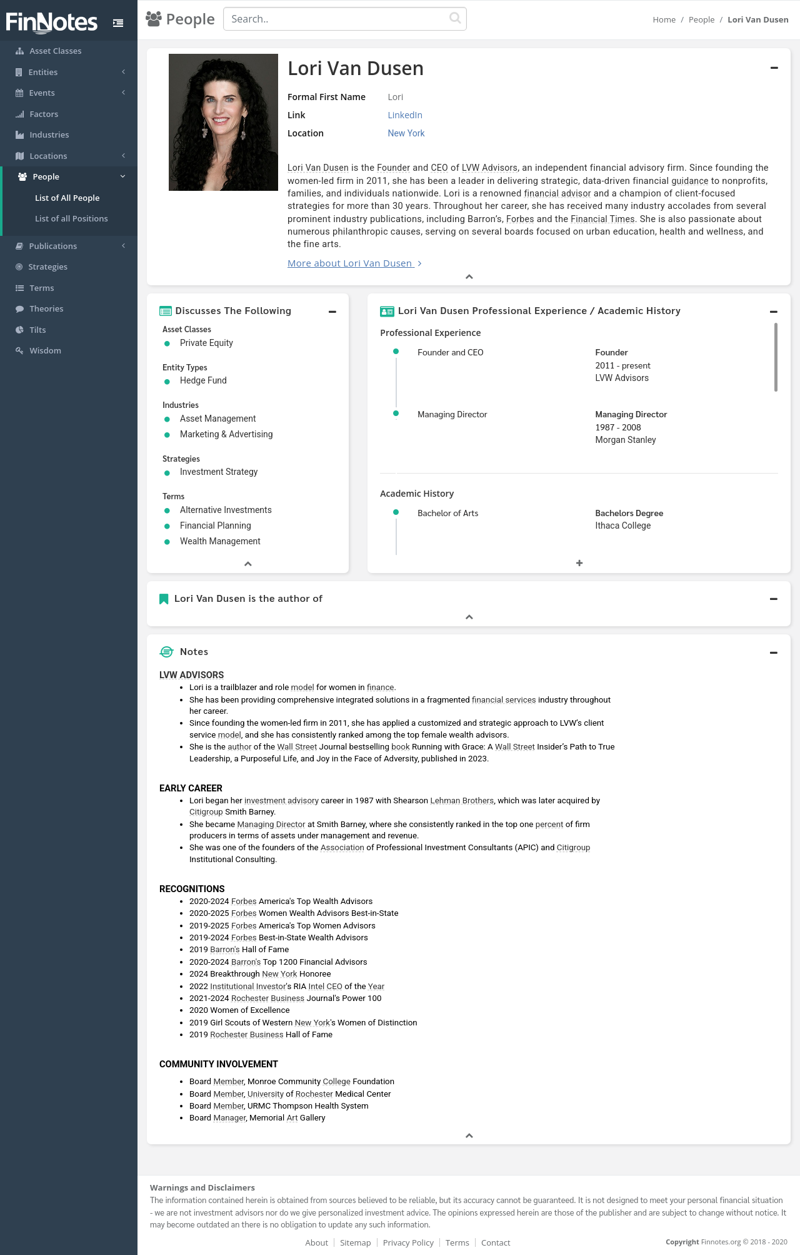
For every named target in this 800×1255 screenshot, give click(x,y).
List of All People (67, 197)
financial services (504, 699)
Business (287, 998)
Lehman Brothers (462, 800)
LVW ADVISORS (191, 675)
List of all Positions (71, 218)
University (266, 1094)
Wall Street (297, 746)
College (337, 1081)
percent (550, 824)
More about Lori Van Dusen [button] (350, 263)
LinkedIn (405, 115)
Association (342, 847)
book (400, 746)
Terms (457, 1242)
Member (228, 1081)
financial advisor (557, 193)
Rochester (250, 998)
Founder (393, 168)
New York (279, 973)
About (317, 1242)
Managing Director (632, 413)
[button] (247, 310)
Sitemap (355, 1242)
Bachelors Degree (630, 512)
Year (376, 986)
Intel (317, 986)
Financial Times (602, 219)
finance (380, 687)
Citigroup (206, 811)
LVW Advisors (490, 168)
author (239, 746)
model (302, 687)
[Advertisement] (708, 851)
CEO (439, 168)
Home (664, 19)
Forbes (520, 219)
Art (292, 1117)
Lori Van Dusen (318, 168)
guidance (689, 181)
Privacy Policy (408, 1242)
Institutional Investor (248, 986)
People (701, 19)
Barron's (224, 949)
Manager (229, 1117)
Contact (496, 1242)
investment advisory (281, 800)
